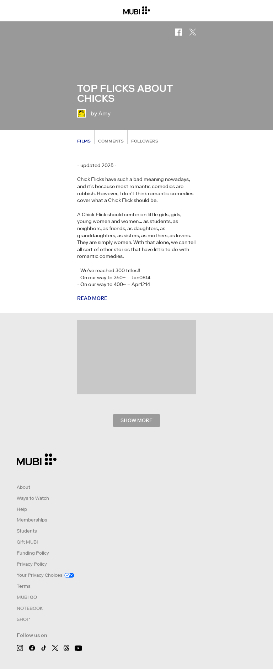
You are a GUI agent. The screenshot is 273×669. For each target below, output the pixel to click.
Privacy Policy (32, 564)
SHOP (23, 619)
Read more (92, 298)
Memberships (32, 520)
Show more (136, 420)
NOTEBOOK (30, 608)
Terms (24, 586)
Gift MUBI (27, 542)
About (23, 487)
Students (27, 531)
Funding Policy (33, 553)
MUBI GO (27, 597)
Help (22, 509)
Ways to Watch (33, 498)
